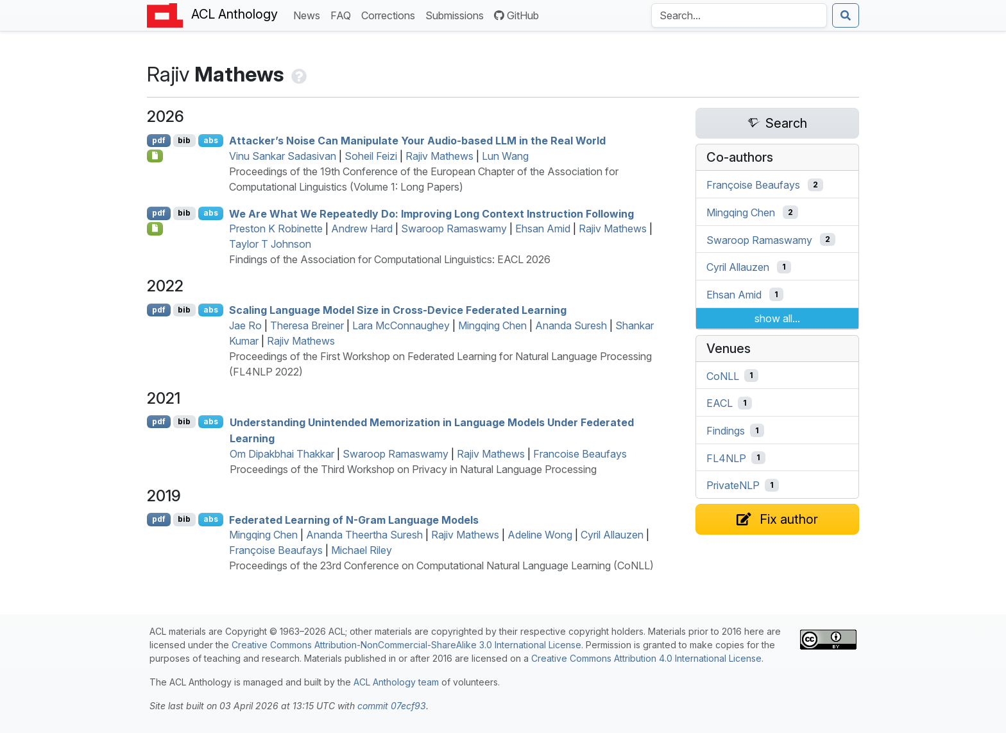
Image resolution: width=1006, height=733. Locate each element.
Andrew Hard (362, 228)
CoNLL (722, 375)
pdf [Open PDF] (159, 140)
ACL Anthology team (396, 682)
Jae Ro (245, 325)
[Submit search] (845, 15)
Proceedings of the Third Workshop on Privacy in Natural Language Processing (413, 469)
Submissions (457, 14)
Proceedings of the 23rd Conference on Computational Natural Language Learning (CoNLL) (441, 565)
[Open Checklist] (155, 156)
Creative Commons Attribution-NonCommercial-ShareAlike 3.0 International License (406, 644)
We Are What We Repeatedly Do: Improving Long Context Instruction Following (431, 213)
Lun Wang (505, 156)
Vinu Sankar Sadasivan (282, 156)
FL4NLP (726, 457)
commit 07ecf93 (391, 705)
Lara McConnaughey (401, 325)
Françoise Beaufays (276, 550)
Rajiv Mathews (439, 156)
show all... (777, 318)
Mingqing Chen (492, 325)
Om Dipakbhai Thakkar (282, 453)
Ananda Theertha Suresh (364, 534)
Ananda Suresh (571, 325)
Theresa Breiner (307, 325)
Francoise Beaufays (580, 453)
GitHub (516, 15)
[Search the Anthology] (739, 15)
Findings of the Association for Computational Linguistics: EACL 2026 (389, 259)
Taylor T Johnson (270, 243)
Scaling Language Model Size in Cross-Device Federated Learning (398, 310)
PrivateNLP (733, 485)
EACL (719, 403)
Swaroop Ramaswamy (454, 228)
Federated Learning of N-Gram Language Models (354, 519)
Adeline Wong (539, 534)
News (309, 14)
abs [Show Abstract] (210, 140)
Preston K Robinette (276, 228)
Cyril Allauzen (612, 534)
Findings (725, 430)
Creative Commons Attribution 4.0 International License (646, 658)
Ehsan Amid (542, 228)
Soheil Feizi (371, 156)
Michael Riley (361, 550)
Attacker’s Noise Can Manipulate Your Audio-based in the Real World (417, 140)
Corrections (390, 14)
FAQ (343, 14)
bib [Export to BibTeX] (184, 140)
